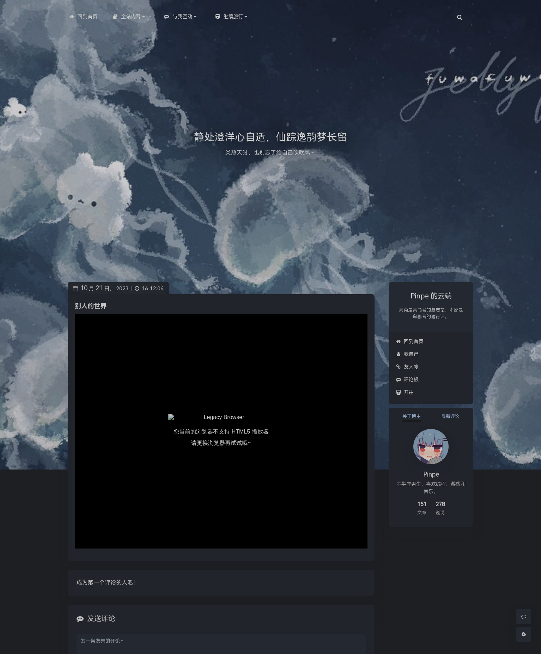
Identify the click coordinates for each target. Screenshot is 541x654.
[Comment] (523, 616)
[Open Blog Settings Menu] (523, 634)
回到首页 (410, 341)
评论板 (407, 379)
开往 (405, 392)
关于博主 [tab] (411, 416)
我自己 (407, 354)
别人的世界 (91, 306)
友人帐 (407, 367)
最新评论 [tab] (450, 416)
